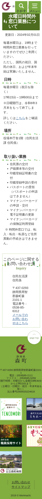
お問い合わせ (21, 482)
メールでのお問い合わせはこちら (20, 319)
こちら (20, 118)
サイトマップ (21, 487)
